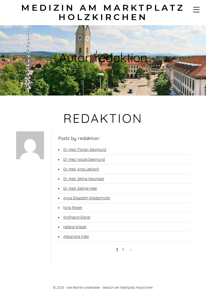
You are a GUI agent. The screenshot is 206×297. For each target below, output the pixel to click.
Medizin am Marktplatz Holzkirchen (103, 12)
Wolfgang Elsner (77, 217)
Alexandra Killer (76, 236)
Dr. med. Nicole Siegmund (84, 159)
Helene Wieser (75, 227)
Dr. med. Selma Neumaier (83, 179)
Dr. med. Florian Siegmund (84, 149)
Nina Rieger (72, 207)
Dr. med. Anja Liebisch (81, 169)
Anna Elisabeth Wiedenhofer (86, 198)
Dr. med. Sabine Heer (80, 188)
